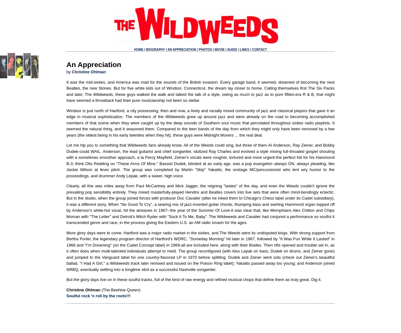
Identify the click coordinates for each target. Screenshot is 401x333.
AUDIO (232, 49)
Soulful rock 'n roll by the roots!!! (98, 296)
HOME (138, 49)
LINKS (244, 49)
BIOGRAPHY (155, 49)
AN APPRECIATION (182, 49)
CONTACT (259, 49)
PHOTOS (205, 49)
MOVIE (220, 49)
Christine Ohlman (89, 72)
